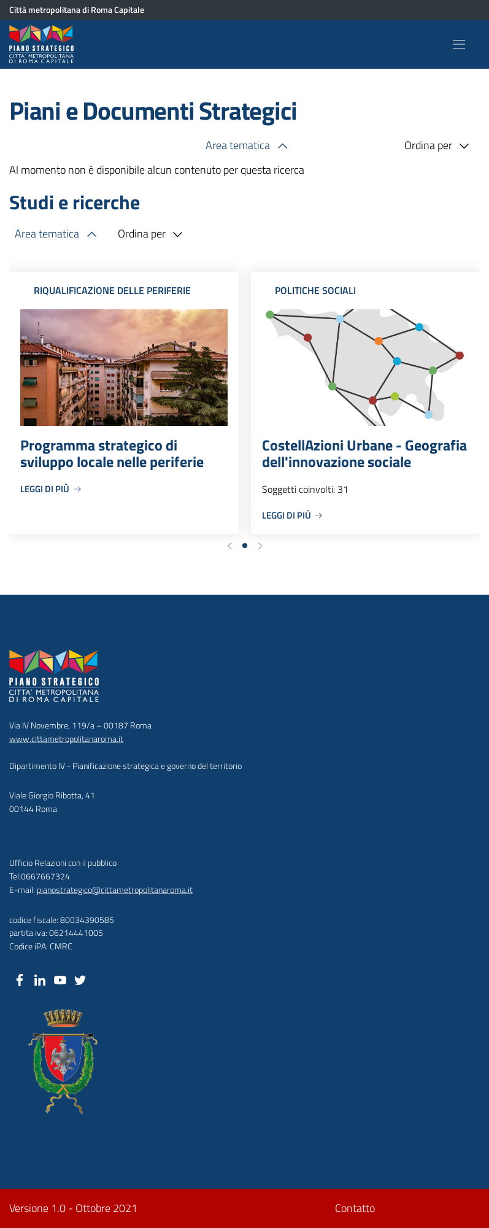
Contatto (355, 1208)
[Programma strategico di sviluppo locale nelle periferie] (124, 403)
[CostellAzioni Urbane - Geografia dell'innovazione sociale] (365, 403)
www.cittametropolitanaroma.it (66, 738)
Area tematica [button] (249, 146)
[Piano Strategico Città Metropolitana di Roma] (44, 44)
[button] (229, 545)
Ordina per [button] (439, 146)
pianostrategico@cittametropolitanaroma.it (115, 889)
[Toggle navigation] (459, 44)
